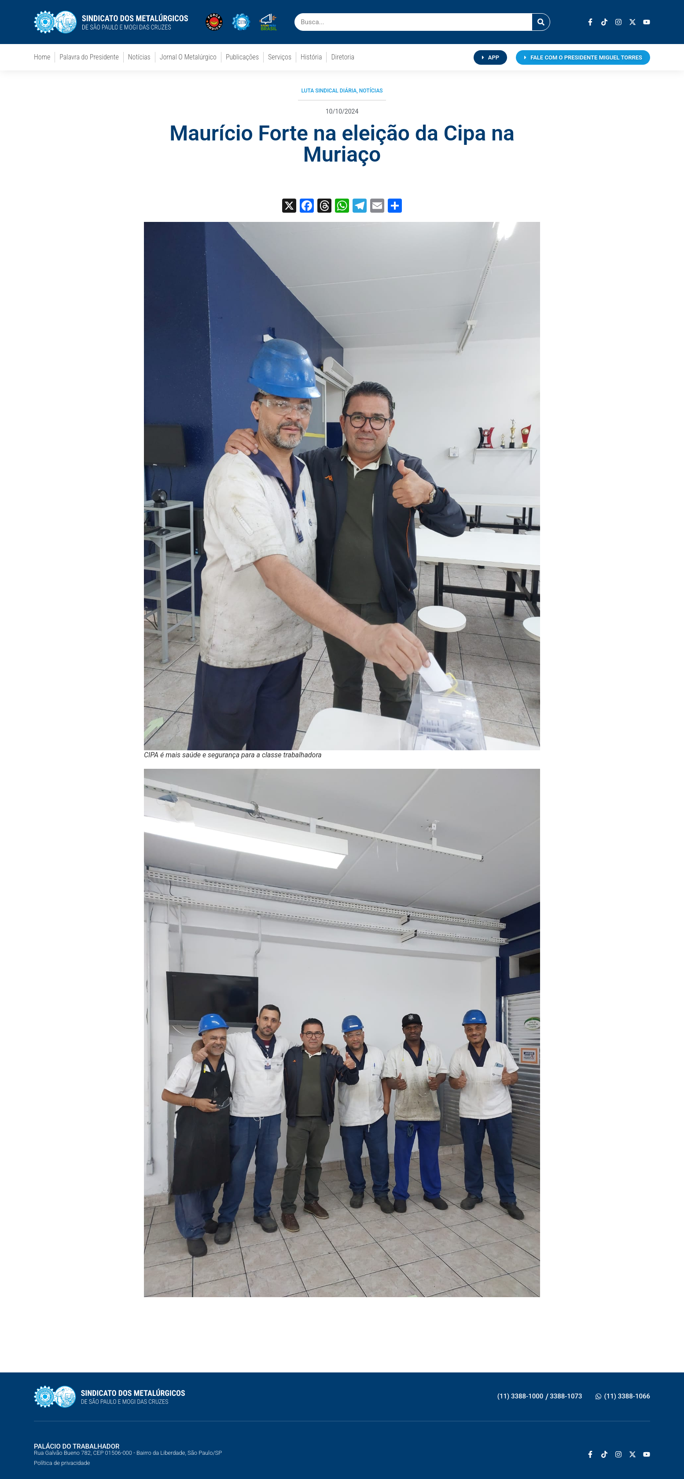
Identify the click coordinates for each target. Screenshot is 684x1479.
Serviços (279, 57)
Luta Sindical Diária (329, 91)
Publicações (242, 57)
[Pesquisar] (541, 22)
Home (42, 57)
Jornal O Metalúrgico (188, 57)
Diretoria (342, 57)
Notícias (139, 57)
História (311, 57)
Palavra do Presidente (88, 57)
